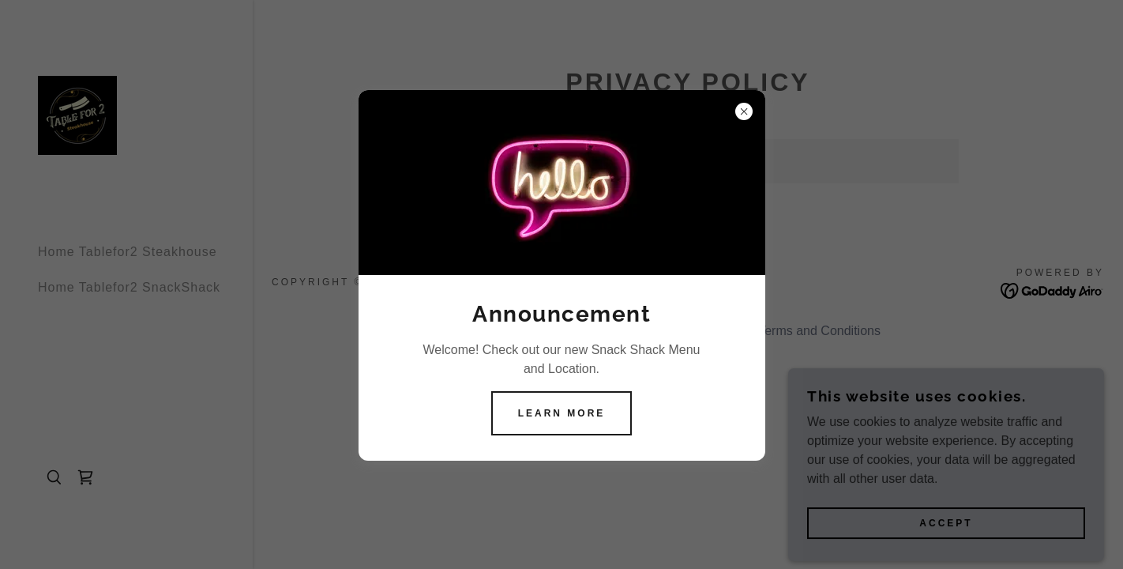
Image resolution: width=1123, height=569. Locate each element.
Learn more (562, 413)
